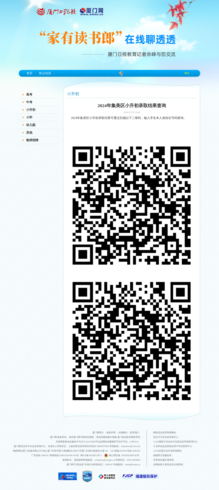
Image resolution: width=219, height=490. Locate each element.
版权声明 (111, 432)
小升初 (30, 109)
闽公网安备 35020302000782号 (121, 455)
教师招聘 (32, 140)
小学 (29, 117)
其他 (29, 132)
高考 (29, 94)
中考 (29, 102)
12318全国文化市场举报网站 (167, 450)
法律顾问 (122, 432)
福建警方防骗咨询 (162, 455)
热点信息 (45, 73)
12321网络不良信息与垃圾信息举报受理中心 (175, 441)
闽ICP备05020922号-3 (91, 455)
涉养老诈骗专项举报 (163, 460)
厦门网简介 (98, 432)
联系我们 (134, 432)
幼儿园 (30, 125)
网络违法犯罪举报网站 (164, 432)
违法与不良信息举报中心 (165, 437)
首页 (29, 73)
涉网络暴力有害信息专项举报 (168, 464)
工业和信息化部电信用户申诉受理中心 (172, 446)
